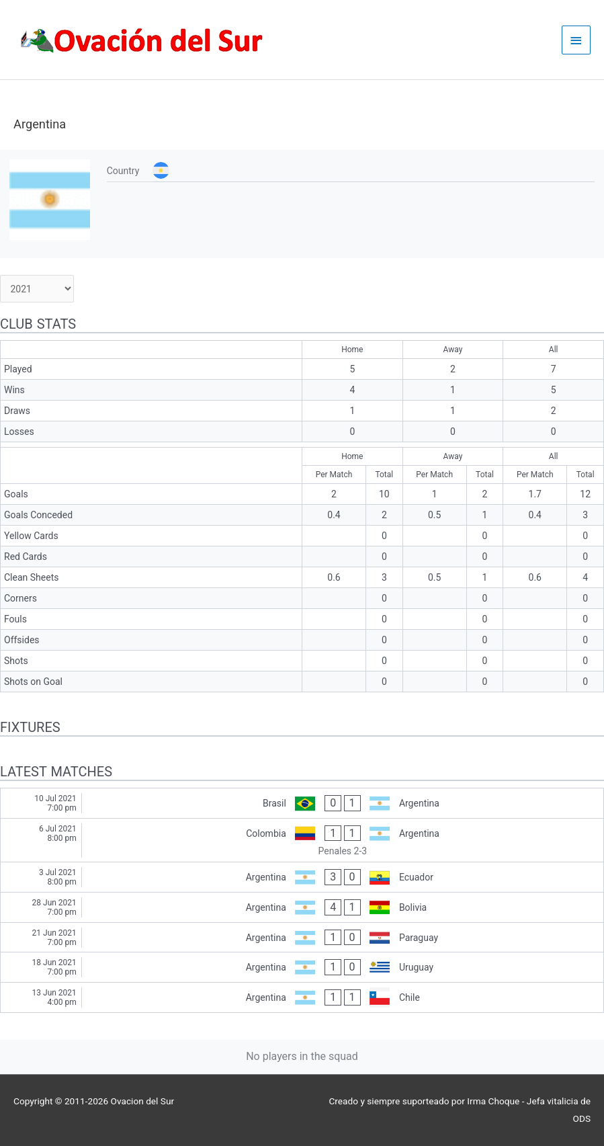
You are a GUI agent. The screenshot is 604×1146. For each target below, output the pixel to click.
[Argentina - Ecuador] (302, 877)
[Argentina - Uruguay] (302, 967)
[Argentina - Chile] (302, 997)
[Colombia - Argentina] (302, 840)
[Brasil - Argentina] (302, 803)
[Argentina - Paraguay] (302, 937)
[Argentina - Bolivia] (302, 907)
